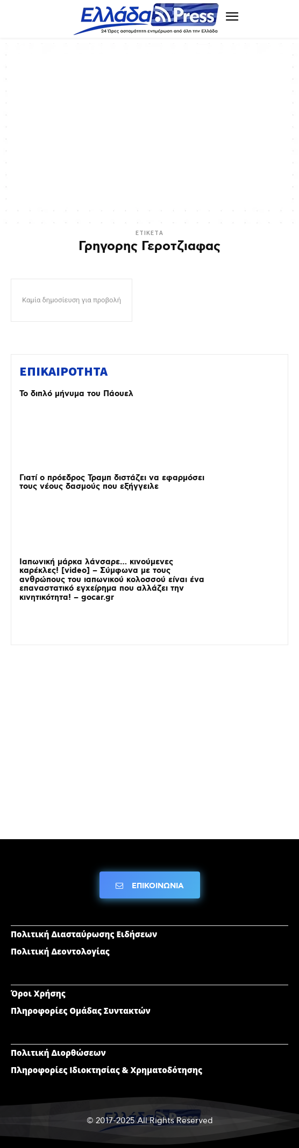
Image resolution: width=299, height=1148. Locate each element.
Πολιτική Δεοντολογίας (60, 951)
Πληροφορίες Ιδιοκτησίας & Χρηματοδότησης (106, 1069)
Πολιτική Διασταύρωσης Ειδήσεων (84, 934)
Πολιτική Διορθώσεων (58, 1052)
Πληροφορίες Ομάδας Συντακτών (81, 1010)
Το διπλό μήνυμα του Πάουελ (76, 394)
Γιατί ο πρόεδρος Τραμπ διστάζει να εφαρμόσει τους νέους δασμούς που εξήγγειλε (111, 483)
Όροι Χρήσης (38, 993)
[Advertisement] (149, 129)
